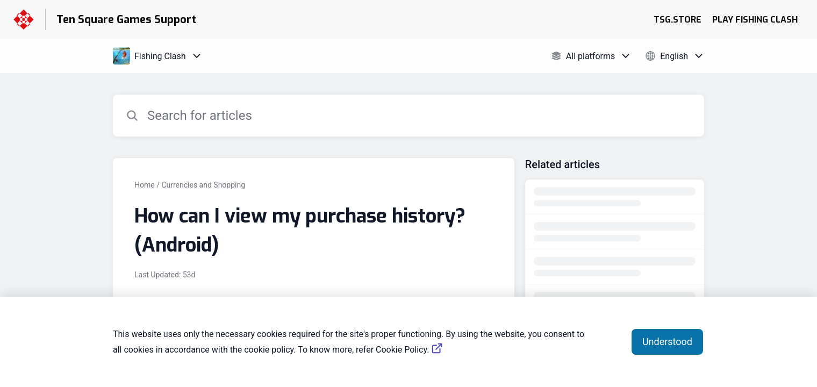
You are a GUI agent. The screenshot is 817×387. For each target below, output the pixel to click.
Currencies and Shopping (203, 185)
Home (144, 185)
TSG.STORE (677, 19)
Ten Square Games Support (126, 19)
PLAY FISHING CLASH (755, 19)
